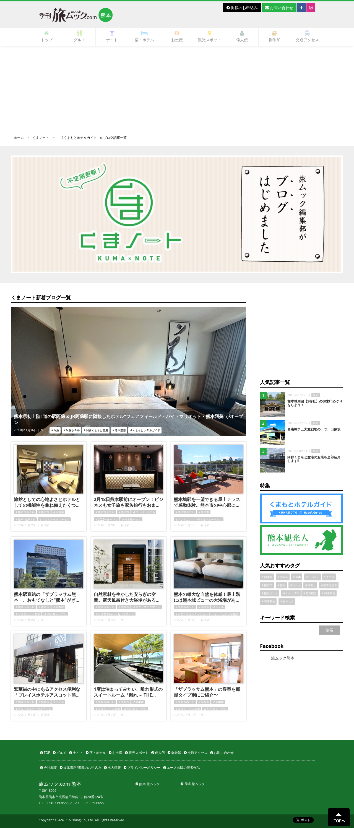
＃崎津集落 (328, 593)
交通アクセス (307, 36)
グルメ (79, 36)
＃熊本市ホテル (25, 512)
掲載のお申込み (242, 7)
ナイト (112, 36)
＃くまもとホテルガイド (54, 519)
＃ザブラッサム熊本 (27, 614)
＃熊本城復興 (329, 585)
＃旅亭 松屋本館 (25, 519)
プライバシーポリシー (142, 767)
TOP (45, 752)
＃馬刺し (310, 585)
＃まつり (328, 577)
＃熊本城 (266, 577)
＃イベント (312, 577)
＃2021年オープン (55, 614)
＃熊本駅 (58, 607)
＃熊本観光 (310, 593)
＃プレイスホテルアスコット (33, 709)
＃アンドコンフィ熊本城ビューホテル (198, 519)
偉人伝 (242, 36)
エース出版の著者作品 (181, 767)
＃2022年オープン (106, 519)
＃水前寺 (58, 512)
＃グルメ (295, 585)
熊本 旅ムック (148, 784)
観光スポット (209, 36)
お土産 (177, 36)
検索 (329, 629)
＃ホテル (218, 607)
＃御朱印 (282, 577)
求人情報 (112, 767)
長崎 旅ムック (193, 784)
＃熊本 (297, 577)
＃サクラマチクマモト (146, 607)
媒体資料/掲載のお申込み (80, 767)
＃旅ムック (287, 601)
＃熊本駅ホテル (131, 519)
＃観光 (281, 585)
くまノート (40, 137)
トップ (47, 36)
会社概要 (48, 767)
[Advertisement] (177, 87)
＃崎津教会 (268, 601)
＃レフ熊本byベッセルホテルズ (114, 614)
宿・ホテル (144, 36)
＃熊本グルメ (269, 593)
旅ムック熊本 (282, 658)
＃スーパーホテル (144, 512)
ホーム (19, 137)
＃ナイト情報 (291, 593)
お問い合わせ (279, 7)
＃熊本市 (43, 512)
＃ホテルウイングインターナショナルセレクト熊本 (207, 614)
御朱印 (274, 36)
